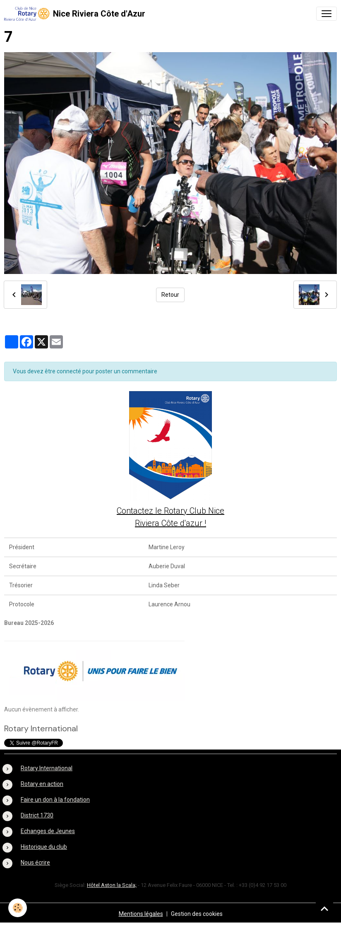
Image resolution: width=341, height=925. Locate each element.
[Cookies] (17, 908)
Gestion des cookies (197, 914)
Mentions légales (141, 914)
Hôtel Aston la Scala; (112, 885)
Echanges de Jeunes (48, 831)
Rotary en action (42, 784)
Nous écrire (35, 862)
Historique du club (44, 846)
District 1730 (37, 815)
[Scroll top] (324, 908)
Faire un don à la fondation (55, 799)
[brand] (74, 14)
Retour (170, 294)
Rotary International (46, 768)
